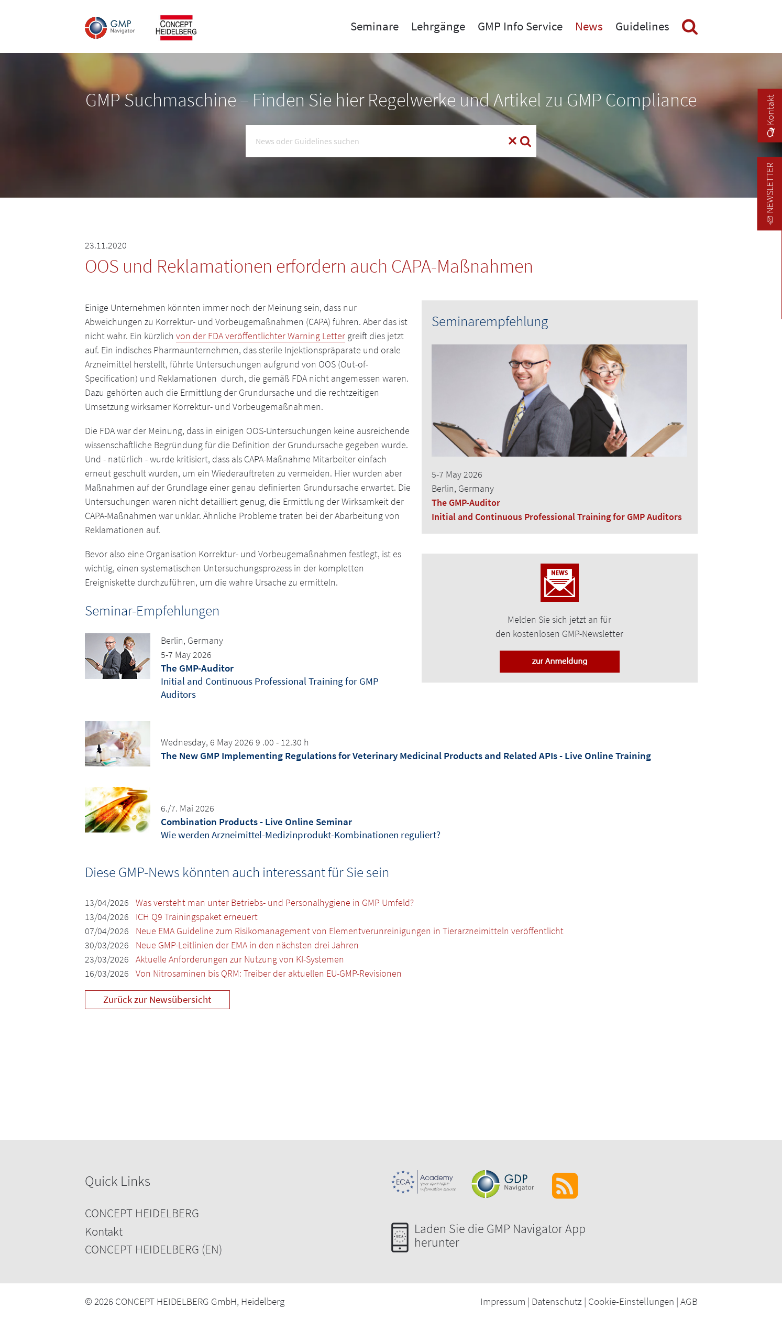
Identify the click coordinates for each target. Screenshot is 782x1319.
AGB (689, 1301)
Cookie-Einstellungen (631, 1301)
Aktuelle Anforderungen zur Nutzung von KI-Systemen (240, 959)
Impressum (502, 1301)
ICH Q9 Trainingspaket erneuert (197, 917)
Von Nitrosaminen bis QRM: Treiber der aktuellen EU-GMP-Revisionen (269, 973)
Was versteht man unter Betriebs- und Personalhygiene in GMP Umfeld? (275, 902)
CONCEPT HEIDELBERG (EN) (153, 1249)
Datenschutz (557, 1301)
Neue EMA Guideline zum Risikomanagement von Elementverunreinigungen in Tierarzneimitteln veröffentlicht (350, 931)
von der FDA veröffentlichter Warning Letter (260, 336)
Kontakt (104, 1231)
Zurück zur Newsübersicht (157, 999)
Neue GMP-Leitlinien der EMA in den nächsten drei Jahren (247, 945)
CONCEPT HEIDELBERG (142, 1212)
